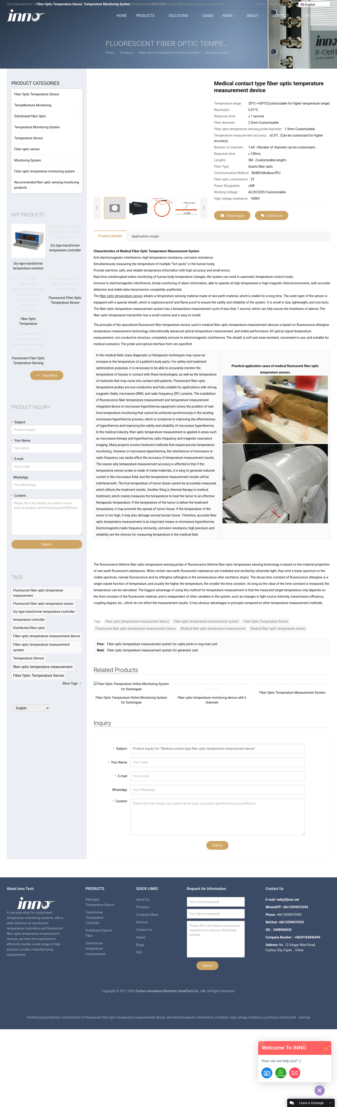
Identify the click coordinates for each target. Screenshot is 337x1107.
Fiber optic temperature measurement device (137, 621)
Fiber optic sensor (27, 149)
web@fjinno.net (278, 4)
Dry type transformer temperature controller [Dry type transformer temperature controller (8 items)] (44, 621)
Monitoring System (27, 160)
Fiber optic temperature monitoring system (44, 171)
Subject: (120, 813)
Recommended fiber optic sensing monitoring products (46, 184)
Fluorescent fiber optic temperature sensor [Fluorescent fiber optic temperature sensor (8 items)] (43, 613)
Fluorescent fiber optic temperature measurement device (136, 628)
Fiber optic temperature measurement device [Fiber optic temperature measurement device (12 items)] (46, 646)
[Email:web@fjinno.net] (294, 1072)
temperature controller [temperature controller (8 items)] (29, 629)
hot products (28, 215)
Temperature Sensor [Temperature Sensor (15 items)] (28, 668)
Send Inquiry (232, 216)
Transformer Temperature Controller (94, 983)
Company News (147, 980)
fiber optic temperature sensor (121, 296)
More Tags (72, 693)
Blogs (140, 1010)
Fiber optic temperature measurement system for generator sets (152, 650)
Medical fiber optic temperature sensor (277, 628)
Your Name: (118, 827)
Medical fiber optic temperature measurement (212, 628)
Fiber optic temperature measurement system (206, 621)
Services (142, 987)
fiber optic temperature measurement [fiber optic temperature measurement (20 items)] (43, 676)
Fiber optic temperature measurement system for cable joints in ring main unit (162, 644)
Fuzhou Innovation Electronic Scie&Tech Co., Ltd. (171, 1056)
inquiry (141, 1002)
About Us (142, 965)
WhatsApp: (119, 854)
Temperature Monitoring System (37, 127)
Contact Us (272, 216)
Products (142, 972)
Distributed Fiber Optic (30, 116)
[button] (326, 1048)
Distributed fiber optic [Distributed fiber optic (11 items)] (29, 638)
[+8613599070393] (280, 1072)
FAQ (139, 1017)
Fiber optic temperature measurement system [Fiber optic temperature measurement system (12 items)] (41, 657)
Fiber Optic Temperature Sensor (266, 621)
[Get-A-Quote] (266, 1072)
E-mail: (121, 841)
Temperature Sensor (28, 138)
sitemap (304, 1082)
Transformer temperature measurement (95, 1014)
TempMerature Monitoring (32, 105)
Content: (120, 866)
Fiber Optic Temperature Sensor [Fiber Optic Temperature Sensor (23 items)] (39, 685)
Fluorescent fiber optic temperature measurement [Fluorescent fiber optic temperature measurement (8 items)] (38, 602)
